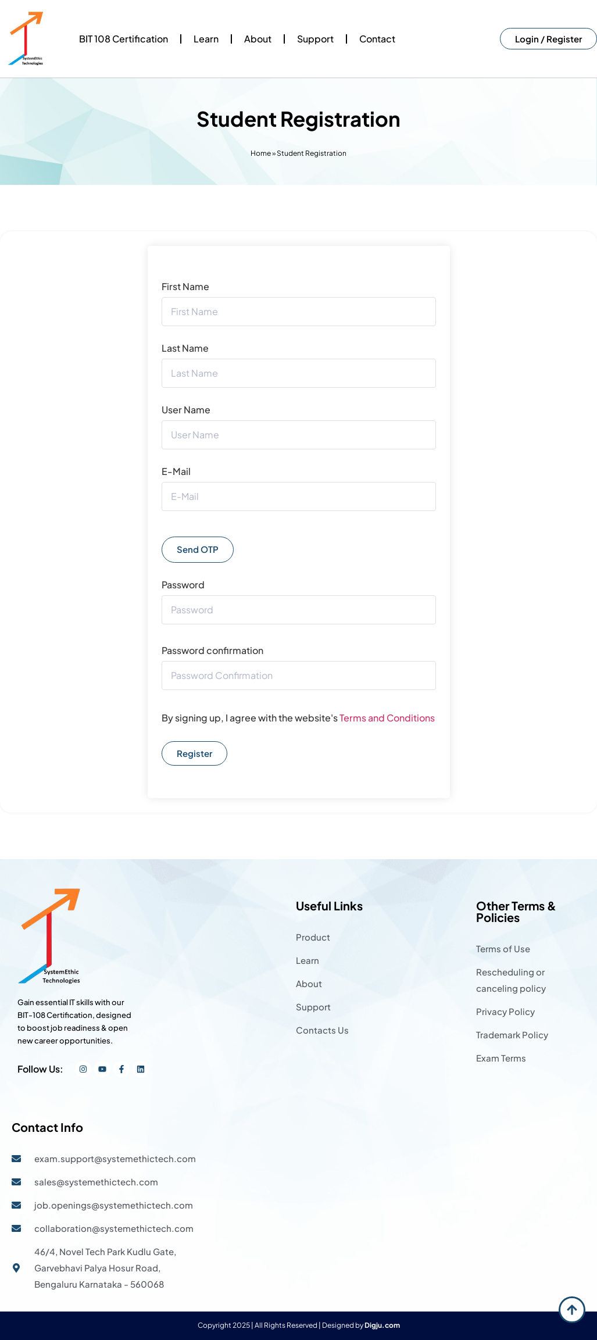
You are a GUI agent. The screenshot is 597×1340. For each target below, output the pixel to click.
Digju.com (382, 1325)
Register (194, 753)
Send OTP (198, 549)
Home (261, 153)
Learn (206, 39)
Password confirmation (212, 650)
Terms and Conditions (387, 718)
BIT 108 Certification (123, 39)
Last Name (185, 348)
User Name (186, 409)
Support (315, 39)
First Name (185, 286)
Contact (377, 39)
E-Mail (176, 471)
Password (183, 584)
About (257, 39)
